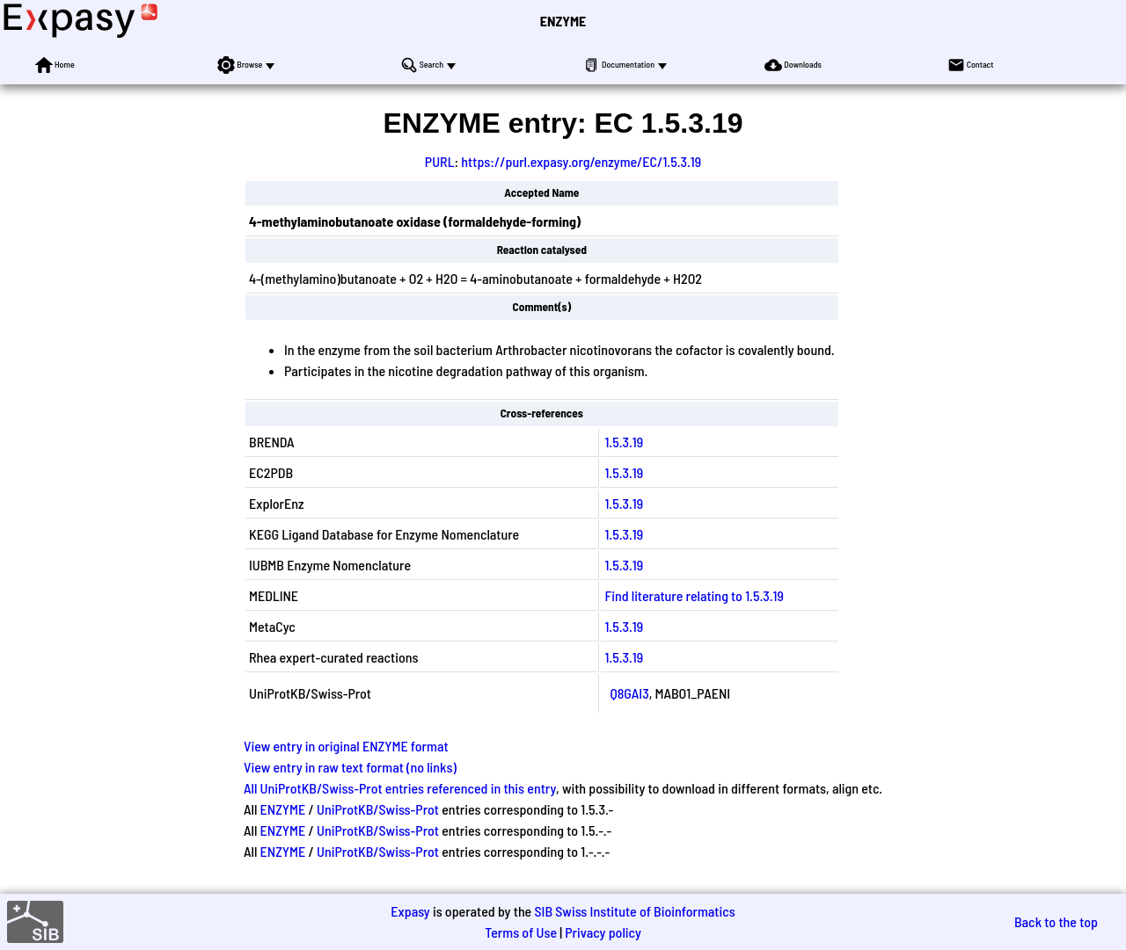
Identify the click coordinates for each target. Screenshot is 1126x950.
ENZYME (563, 20)
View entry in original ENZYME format (346, 745)
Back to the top (1056, 921)
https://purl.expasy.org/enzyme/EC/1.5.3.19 (581, 161)
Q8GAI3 (629, 693)
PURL (440, 161)
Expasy (410, 911)
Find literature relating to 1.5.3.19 (694, 595)
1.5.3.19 (623, 441)
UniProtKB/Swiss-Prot (378, 809)
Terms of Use (521, 932)
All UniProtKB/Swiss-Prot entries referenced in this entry (400, 788)
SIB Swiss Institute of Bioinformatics (634, 911)
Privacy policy (603, 932)
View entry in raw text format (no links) (350, 766)
